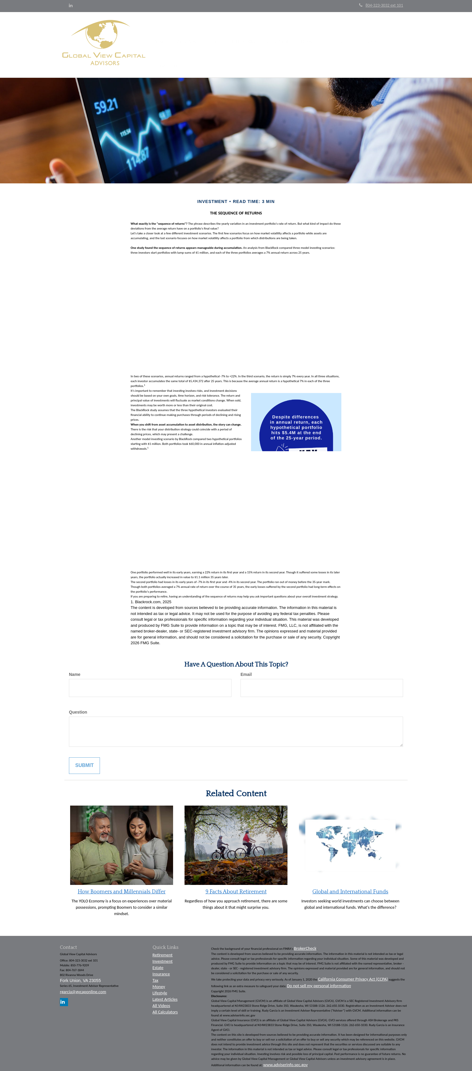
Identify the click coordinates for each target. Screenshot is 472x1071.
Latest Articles (165, 996)
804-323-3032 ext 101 (381, 5)
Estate (158, 964)
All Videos (161, 1002)
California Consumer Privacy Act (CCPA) (353, 976)
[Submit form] (84, 762)
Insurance (161, 971)
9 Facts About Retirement (236, 889)
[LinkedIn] (71, 6)
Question (78, 709)
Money (159, 983)
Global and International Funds (350, 889)
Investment (163, 958)
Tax (155, 977)
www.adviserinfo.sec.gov (285, 1061)
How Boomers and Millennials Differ (122, 889)
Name (74, 671)
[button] (171, 43)
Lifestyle (160, 990)
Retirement (163, 952)
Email (246, 671)
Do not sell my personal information (319, 982)
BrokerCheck (305, 945)
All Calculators (165, 1009)
